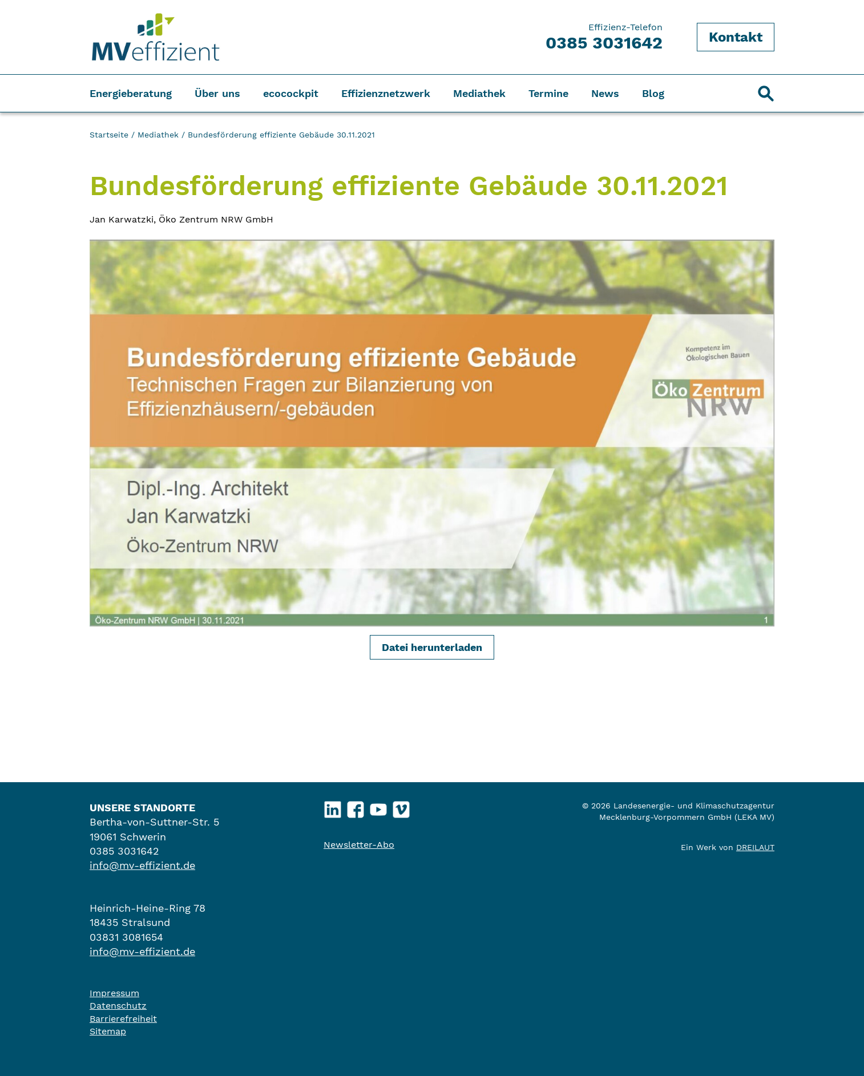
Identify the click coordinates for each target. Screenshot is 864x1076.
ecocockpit (290, 93)
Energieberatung (131, 93)
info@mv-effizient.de (142, 865)
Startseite (109, 134)
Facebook (356, 807)
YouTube (378, 807)
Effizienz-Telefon (604, 37)
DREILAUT (755, 847)
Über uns (217, 93)
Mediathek (479, 93)
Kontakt (735, 37)
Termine (548, 93)
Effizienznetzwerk (385, 93)
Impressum (114, 993)
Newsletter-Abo (359, 844)
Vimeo (401, 807)
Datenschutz (118, 1005)
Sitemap (108, 1031)
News (605, 93)
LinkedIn (333, 807)
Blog (653, 93)
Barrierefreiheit (123, 1018)
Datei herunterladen (432, 647)
